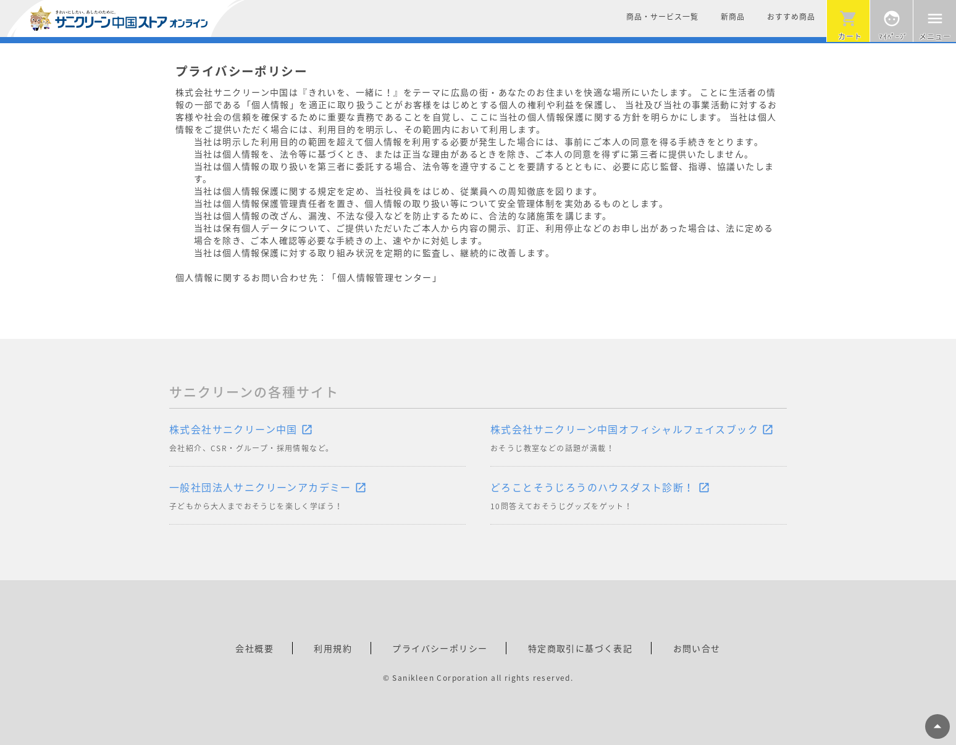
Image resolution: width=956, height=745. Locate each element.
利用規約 (333, 648)
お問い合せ (697, 648)
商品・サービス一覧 (662, 16)
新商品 (733, 16)
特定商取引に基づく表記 (580, 648)
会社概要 (254, 648)
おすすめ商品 (791, 16)
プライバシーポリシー (439, 648)
